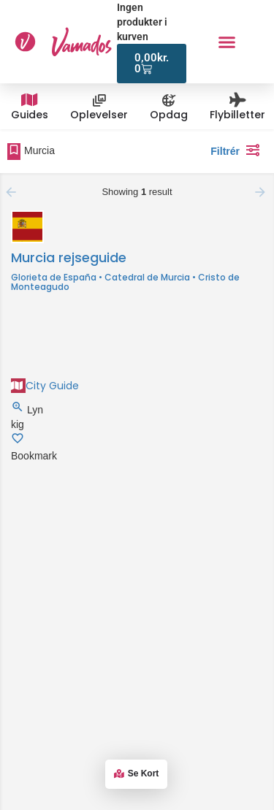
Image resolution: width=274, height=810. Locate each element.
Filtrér (238, 150)
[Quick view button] (19, 409)
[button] (226, 42)
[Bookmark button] (17, 441)
